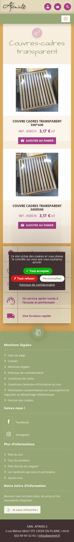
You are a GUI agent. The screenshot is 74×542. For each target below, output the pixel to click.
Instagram (16, 434)
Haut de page (16, 355)
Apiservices (15, 478)
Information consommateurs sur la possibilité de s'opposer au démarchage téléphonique (36, 392)
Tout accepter (37, 271)
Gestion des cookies (20, 400)
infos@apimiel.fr (49, 535)
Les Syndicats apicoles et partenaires (31, 472)
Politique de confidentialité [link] (37, 284)
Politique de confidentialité (25, 372)
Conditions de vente (21, 378)
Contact (13, 361)
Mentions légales (19, 367)
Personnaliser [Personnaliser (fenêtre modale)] (52, 278)
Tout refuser (24, 278)
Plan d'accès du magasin (23, 466)
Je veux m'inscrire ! (22, 510)
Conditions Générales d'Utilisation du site (34, 384)
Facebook (16, 421)
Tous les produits (19, 460)
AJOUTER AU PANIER (37, 140)
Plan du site (15, 454)
